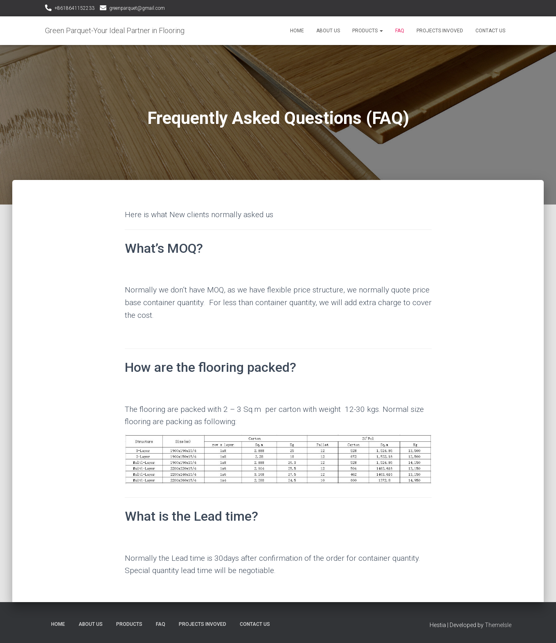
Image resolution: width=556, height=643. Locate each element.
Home (297, 31)
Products (367, 31)
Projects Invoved (439, 31)
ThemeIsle (498, 625)
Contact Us (490, 31)
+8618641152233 (74, 8)
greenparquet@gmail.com (137, 8)
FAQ (399, 31)
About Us (328, 31)
